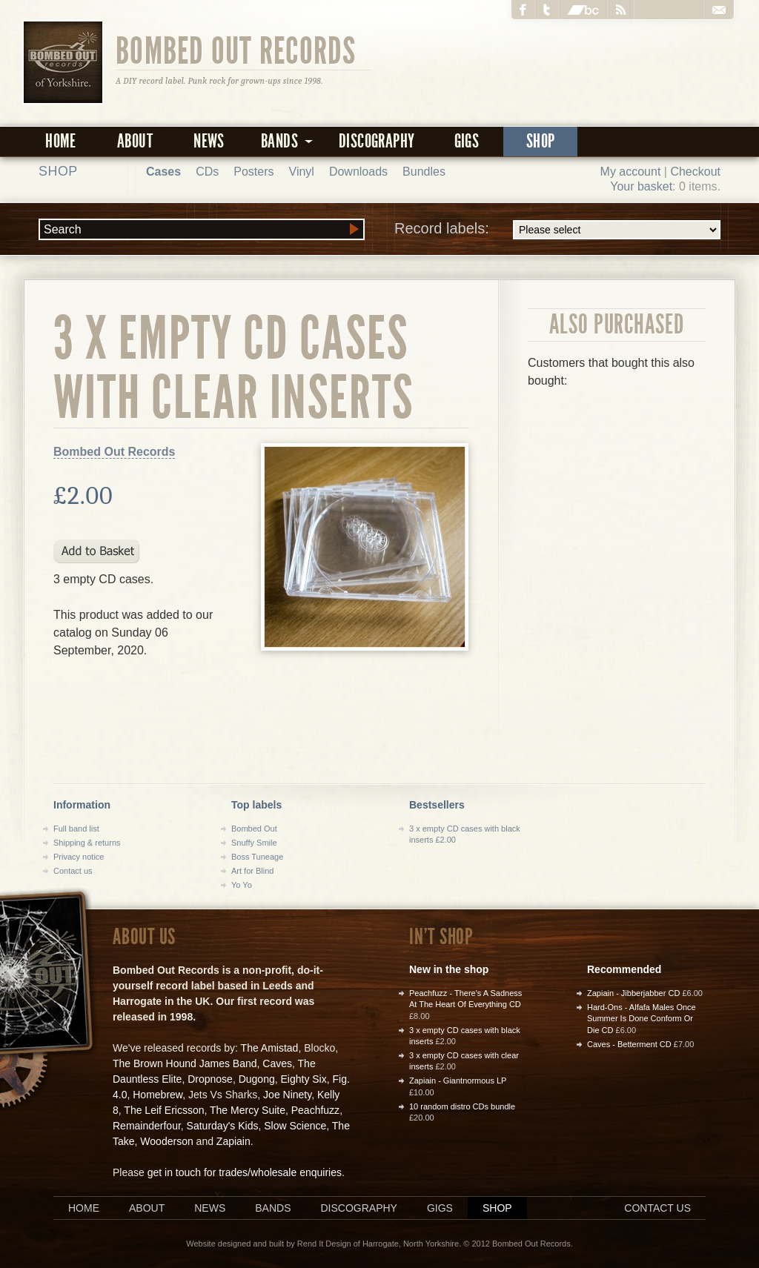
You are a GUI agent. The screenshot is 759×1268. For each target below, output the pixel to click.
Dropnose (210, 1079)
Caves (277, 1063)
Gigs (467, 141)
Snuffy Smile (254, 842)
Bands (273, 1208)
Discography (376, 141)
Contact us (73, 870)
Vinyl (301, 171)
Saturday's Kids (223, 1126)
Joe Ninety (287, 1095)
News (209, 141)
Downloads (358, 171)
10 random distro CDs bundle (462, 1106)
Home (60, 141)
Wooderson (166, 1141)
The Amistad (270, 1048)
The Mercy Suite (247, 1110)
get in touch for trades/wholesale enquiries (245, 1172)
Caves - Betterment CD (629, 1044)
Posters (253, 171)
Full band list (76, 828)
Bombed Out (254, 828)
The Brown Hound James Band (185, 1063)
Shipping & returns (87, 842)
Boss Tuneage (257, 856)
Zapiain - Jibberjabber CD (633, 993)
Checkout (695, 171)
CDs (207, 171)
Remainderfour (147, 1126)
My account (630, 171)
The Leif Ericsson (164, 1110)
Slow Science (295, 1126)
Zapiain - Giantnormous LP (457, 1080)
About (135, 141)
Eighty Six (303, 1079)
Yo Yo (241, 884)
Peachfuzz (315, 1110)
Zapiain (233, 1141)
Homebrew (157, 1095)
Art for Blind (252, 870)
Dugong (257, 1079)
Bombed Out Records (236, 49)
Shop (540, 141)
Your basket (641, 186)
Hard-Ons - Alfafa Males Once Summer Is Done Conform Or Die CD (641, 1019)
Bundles (423, 171)
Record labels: (557, 229)
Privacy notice (78, 856)
